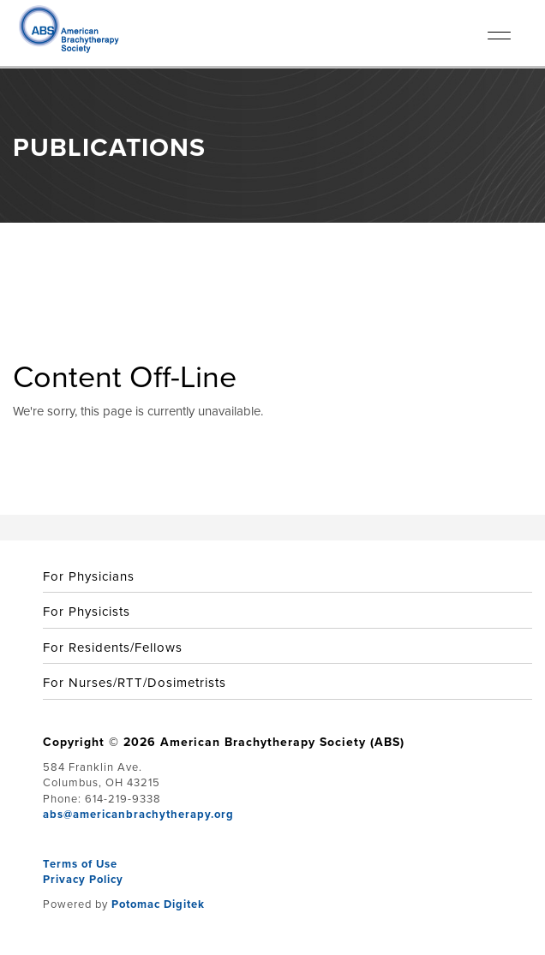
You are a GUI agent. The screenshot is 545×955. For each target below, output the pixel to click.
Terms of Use (80, 864)
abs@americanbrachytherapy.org (138, 814)
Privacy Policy (83, 879)
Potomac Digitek (158, 904)
